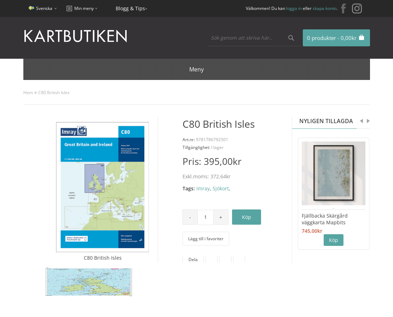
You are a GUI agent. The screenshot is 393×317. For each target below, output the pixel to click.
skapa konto (324, 8)
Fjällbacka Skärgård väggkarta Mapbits (325, 219)
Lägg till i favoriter (206, 239)
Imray (203, 188)
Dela (193, 260)
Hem (28, 93)
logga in (294, 8)
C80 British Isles (54, 93)
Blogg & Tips (130, 8)
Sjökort (221, 188)
